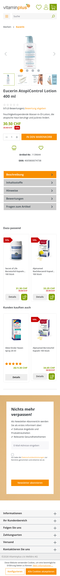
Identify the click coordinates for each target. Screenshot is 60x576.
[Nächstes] (54, 54)
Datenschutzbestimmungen (33, 457)
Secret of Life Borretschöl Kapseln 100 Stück (14, 271)
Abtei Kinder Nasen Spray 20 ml (14, 349)
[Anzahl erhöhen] (17, 137)
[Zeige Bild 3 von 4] (33, 70)
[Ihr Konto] (46, 7)
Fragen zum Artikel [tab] (30, 206)
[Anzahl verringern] (6, 137)
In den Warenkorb (39, 137)
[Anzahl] (12, 137)
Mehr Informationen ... (43, 565)
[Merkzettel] (38, 7)
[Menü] (6, 16)
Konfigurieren (15, 571)
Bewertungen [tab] (30, 198)
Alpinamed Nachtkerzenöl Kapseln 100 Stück (43, 271)
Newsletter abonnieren (29, 482)
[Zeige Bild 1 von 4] (21, 70)
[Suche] (31, 16)
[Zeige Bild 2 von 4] (27, 70)
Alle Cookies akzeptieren (41, 571)
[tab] (30, 174)
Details (12, 296)
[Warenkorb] (53, 7)
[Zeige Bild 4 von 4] (38, 70)
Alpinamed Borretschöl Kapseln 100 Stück (43, 349)
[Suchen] (53, 16)
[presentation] (35, 470)
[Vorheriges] (5, 54)
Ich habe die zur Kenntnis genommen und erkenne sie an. (29, 458)
